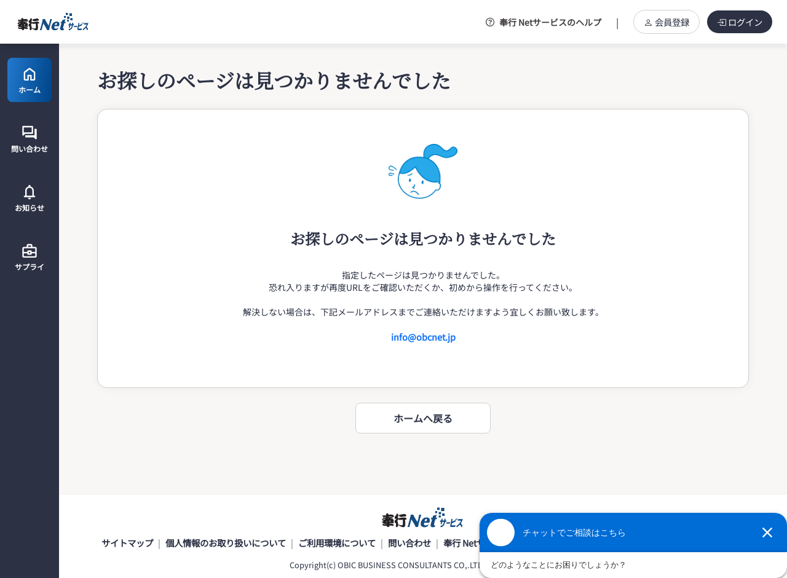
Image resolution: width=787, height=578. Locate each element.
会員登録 (666, 21)
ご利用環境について (337, 542)
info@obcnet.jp (423, 336)
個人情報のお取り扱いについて (225, 542)
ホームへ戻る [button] (423, 418)
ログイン (739, 21)
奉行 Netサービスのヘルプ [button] (543, 22)
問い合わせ (409, 542)
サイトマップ (127, 542)
